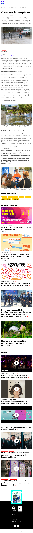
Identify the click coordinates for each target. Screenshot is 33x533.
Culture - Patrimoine (6, 199)
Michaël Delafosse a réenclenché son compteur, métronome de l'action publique (15, 455)
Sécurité (2, 308)
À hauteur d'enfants (5, 373)
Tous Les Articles (10, 7)
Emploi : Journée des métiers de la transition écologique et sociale (15, 284)
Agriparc (8, 339)
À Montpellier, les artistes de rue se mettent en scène (16, 428)
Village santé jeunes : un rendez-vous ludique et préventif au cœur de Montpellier (15, 256)
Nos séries (14, 519)
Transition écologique (11, 225)
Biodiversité (3, 339)
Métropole (4, 54)
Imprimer (11, 15)
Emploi (12, 281)
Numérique (3, 225)
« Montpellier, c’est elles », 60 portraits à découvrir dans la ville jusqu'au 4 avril (15, 483)
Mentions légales (20, 531)
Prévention (3, 252)
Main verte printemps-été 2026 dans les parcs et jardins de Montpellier (14, 343)
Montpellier (28, 196)
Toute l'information (17, 521)
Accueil (3, 7)
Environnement (4, 51)
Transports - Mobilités (13, 196)
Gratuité (21, 196)
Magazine (14, 517)
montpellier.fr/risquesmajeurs (21, 141)
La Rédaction (29, 531)
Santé (8, 252)
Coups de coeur (13, 373)
